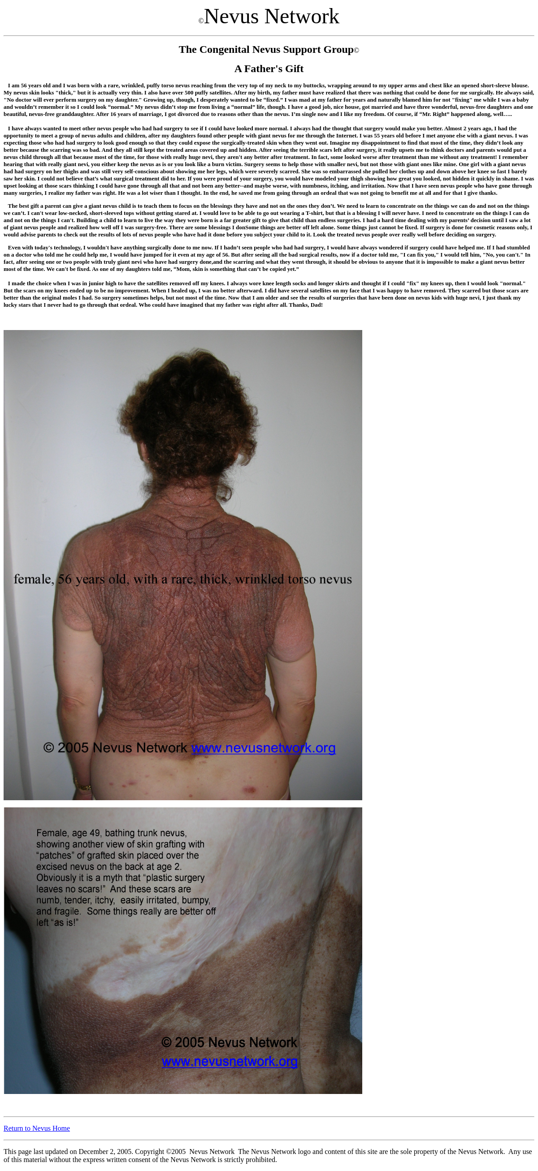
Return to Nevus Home (37, 1128)
